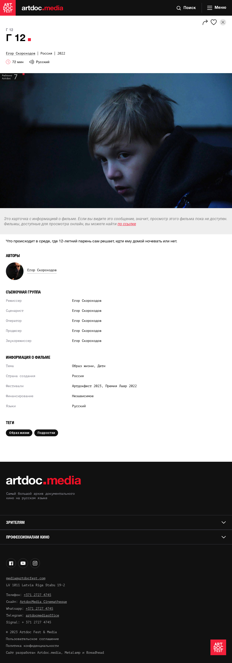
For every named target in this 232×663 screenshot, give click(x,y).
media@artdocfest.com (25, 578)
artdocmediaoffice (42, 615)
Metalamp (72, 652)
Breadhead (95, 652)
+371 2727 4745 (37, 595)
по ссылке (127, 224)
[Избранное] (214, 22)
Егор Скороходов (42, 270)
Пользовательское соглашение (32, 639)
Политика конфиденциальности (32, 646)
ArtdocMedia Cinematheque (43, 602)
